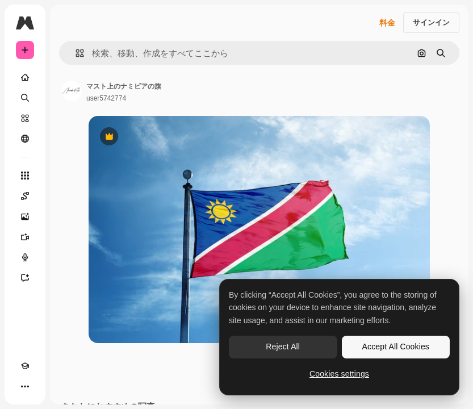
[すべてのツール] (25, 175)
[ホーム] (25, 77)
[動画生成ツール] (25, 237)
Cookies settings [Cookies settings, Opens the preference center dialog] (339, 373)
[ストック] (25, 118)
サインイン (431, 22)
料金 (387, 22)
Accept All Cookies (395, 346)
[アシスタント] (25, 278)
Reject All (283, 346)
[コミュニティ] (25, 139)
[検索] (25, 98)
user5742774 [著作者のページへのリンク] (106, 98)
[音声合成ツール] (25, 257)
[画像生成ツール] (25, 216)
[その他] (25, 386)
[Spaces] (25, 196)
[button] (75, 53)
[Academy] (25, 366)
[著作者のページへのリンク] (71, 91)
